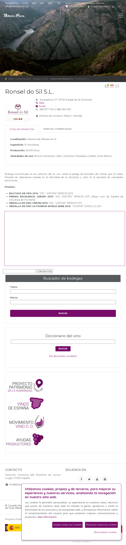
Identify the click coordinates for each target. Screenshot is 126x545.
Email (40, 106)
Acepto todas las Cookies (67, 524)
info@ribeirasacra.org (20, 484)
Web (40, 103)
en (68, 10)
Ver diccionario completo (63, 356)
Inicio (10, 79)
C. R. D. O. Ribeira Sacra (16, 15)
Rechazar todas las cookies (101, 524)
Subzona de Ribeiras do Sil (61, 79)
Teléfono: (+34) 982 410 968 (28, 3)
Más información (47, 516)
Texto (13, 287)
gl (119, 6)
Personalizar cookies (105, 532)
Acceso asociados (98, 6)
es (113, 6)
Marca (14, 297)
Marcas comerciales (58, 129)
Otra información (21, 129)
